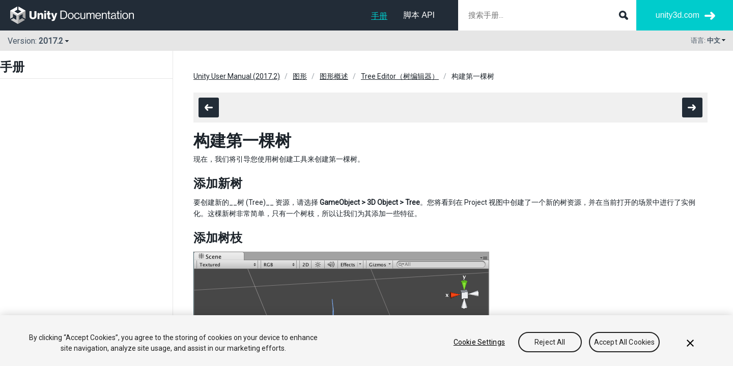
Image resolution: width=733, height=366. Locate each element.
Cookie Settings (479, 342)
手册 (379, 16)
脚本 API (419, 15)
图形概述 (334, 76)
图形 (300, 76)
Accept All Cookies (624, 342)
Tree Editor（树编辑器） (400, 76)
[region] (366, 340)
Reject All (549, 342)
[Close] (690, 343)
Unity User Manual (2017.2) (236, 76)
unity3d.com (677, 15)
